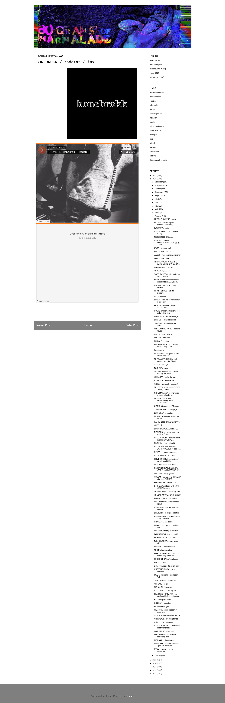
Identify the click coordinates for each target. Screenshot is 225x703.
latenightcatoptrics (157, 126)
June (157, 202)
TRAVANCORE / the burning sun (167, 492)
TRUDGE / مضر (160, 271)
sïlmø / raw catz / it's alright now (166, 566)
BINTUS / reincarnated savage (166, 316)
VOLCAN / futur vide (162, 338)
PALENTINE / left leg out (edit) (166, 534)
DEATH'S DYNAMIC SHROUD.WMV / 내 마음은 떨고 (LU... (166, 243)
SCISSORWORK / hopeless (165, 538)
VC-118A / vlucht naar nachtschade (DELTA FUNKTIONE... (163, 400)
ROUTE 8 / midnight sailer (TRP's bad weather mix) (167, 312)
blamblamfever (155, 97)
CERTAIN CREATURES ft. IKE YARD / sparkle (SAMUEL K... (167, 469)
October (158, 189)
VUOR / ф (158, 425)
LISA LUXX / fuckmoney (163, 267)
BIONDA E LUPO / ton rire (164, 640)
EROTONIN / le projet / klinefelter (167, 513)
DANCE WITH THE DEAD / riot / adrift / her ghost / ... (166, 627)
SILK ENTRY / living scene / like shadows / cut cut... (166, 355)
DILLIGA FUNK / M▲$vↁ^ (164, 456)
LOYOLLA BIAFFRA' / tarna (165, 219)
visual (152, 73)
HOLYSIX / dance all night (164, 334)
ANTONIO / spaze (161, 584)
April (157, 209)
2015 (154, 660)
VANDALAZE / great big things (166, 619)
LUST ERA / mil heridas (163, 413)
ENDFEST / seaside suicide (165, 320)
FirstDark (153, 101)
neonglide (153, 135)
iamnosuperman (156, 114)
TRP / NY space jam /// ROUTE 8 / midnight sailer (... (167, 388)
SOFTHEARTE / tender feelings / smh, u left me (167, 275)
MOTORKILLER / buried (163, 237)
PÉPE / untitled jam (161, 607)
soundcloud (154, 152)
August (157, 196)
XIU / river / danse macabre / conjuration (165, 611)
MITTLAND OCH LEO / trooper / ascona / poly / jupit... (166, 346)
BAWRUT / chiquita (161, 228)
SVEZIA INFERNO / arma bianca (167, 616)
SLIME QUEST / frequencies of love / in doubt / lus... (166, 460)
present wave (155, 69)
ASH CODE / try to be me (164, 380)
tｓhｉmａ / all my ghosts (164, 474)
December (159, 182)
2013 (154, 667)
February (158, 216)
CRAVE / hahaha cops (163, 522)
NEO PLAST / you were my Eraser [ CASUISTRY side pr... (167, 448)
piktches (153, 147)
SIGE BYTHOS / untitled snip (165, 580)
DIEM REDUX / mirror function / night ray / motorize (166, 433)
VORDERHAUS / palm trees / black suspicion (165, 636)
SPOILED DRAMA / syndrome (166, 559)
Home (88, 325)
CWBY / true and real (162, 248)
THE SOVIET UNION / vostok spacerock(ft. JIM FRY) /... (165, 360)
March (157, 213)
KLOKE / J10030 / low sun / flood (167, 498)
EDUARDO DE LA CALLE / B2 (166, 429)
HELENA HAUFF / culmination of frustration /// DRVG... (167, 439)
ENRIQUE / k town (161, 341)
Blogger (130, 696)
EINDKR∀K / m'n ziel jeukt (164, 443)
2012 (154, 670)
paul (151, 139)
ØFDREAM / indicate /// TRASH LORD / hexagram (166, 487)
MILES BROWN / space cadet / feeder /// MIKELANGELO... (166, 281)
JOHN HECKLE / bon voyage (165, 409)
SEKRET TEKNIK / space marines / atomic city (164, 224)
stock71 (153, 156)
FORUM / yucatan (161, 368)
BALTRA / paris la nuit (162, 600)
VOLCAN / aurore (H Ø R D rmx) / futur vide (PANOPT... (167, 478)
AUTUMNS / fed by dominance (166, 531)
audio (152, 60)
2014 (154, 663)
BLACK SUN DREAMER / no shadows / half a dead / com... (167, 595)
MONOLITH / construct (163, 587)
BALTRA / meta (160, 296)
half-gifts (153, 109)
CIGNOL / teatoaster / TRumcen (166, 406)
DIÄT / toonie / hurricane (163, 622)
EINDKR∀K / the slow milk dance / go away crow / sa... (167, 645)
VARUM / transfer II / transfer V (166, 384)
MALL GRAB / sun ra (162, 252)
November (159, 185)
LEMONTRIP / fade (161, 258)
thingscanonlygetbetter (159, 160)
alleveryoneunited (156, 93)
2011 (154, 674)
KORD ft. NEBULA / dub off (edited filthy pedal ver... (164, 555)
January (158, 656)
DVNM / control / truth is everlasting (163, 650)
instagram (154, 118)
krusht (152, 122)
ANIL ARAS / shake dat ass (164, 377)
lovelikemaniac (155, 130)
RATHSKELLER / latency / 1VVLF (167, 422)
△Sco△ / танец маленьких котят (167, 255)
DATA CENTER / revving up (165, 591)
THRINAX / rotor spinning (164, 550)
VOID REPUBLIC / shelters (164, 631)
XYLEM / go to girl (161, 365)
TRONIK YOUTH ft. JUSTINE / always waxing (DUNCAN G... (167, 263)
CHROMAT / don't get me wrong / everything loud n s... (167, 394)
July (156, 199)
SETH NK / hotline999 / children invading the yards (166, 373)
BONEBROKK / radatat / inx (165, 483)
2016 (154, 179)
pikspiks (153, 143)
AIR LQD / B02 (160, 562)
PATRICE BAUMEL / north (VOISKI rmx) (164, 306)
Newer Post (43, 325)
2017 (154, 175)
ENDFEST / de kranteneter (164, 547)
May (156, 206)
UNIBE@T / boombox (162, 603)
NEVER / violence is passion (165, 452)
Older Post (132, 325)
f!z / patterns (159, 350)
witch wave (154, 77)
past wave (154, 65)
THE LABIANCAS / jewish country (167, 495)
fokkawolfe (154, 105)
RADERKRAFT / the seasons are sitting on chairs (167, 517)
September (159, 192)
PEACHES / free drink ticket (165, 465)
